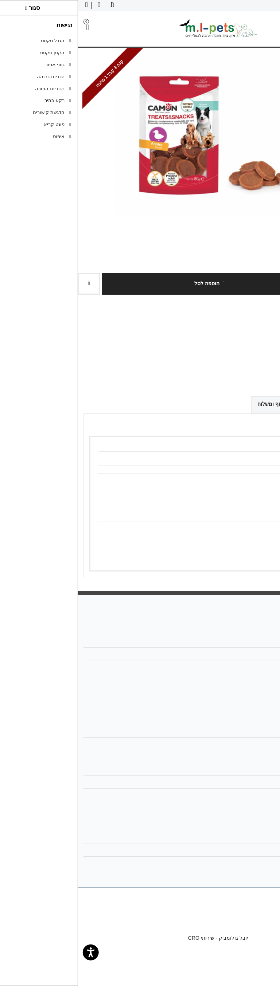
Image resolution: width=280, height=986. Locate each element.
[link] (264, 970)
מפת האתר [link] (255, 744)
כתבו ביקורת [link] (266, 344)
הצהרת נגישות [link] (251, 795)
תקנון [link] (261, 756)
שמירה (242, 555)
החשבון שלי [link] (254, 837)
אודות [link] (261, 641)
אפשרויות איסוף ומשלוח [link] (205, 404)
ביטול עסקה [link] (254, 782)
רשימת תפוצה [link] (252, 863)
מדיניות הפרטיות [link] (249, 769)
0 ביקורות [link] (238, 344)
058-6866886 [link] (252, 666)
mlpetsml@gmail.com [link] (242, 654)
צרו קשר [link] (257, 731)
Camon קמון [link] (250, 325)
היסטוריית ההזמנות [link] (246, 850)
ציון (257, 535)
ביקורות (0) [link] (256, 403)
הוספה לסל (131, 283)
